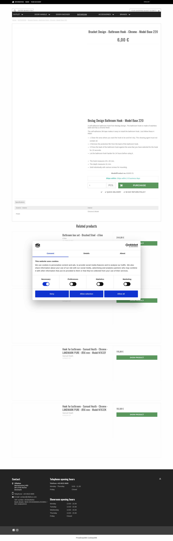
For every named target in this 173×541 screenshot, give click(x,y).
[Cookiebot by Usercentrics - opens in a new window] (127, 245)
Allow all (121, 294)
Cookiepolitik (92, 538)
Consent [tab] (50, 253)
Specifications (20, 202)
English (145, 2)
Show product (137, 300)
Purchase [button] (132, 185)
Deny (52, 294)
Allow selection (86, 294)
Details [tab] (86, 253)
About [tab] (122, 253)
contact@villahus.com (28, 497)
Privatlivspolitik (81, 538)
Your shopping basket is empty (146, 10)
